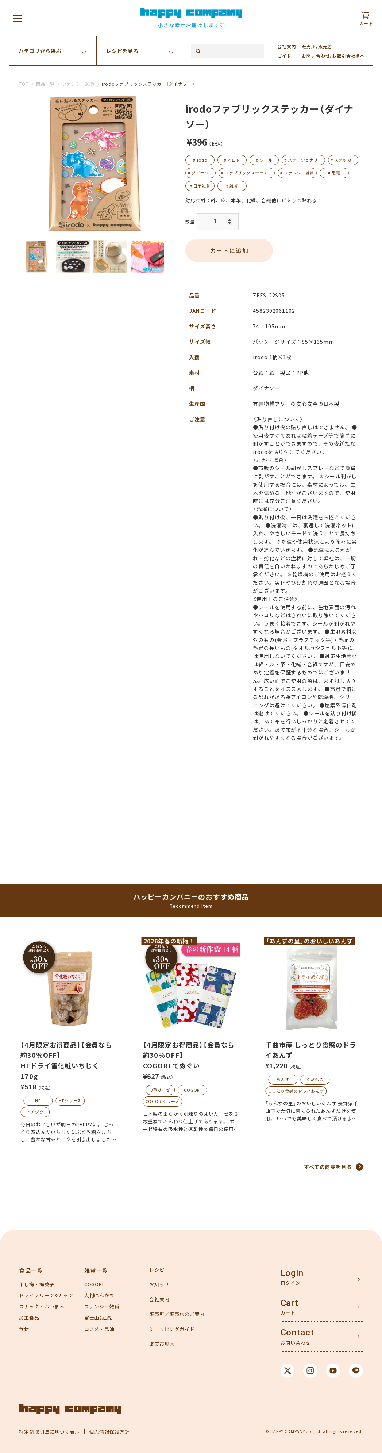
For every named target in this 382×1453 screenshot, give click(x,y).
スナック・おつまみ (42, 1306)
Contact (297, 1332)
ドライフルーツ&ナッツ (46, 1295)
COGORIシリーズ (163, 1101)
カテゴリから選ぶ (40, 50)
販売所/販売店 (317, 46)
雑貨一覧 (96, 1270)
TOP (24, 84)
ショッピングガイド (172, 1329)
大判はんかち (99, 1295)
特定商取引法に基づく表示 (49, 1431)
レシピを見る (122, 50)
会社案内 (286, 46)
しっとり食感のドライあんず (296, 1091)
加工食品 (29, 1317)
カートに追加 (229, 250)
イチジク (35, 1112)
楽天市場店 (161, 1344)
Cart (289, 1303)
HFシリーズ (70, 1100)
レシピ (157, 1269)
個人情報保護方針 (109, 1431)
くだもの (314, 1079)
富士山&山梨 (98, 1317)
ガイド (284, 56)
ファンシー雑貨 (78, 84)
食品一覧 (31, 1270)
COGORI (192, 1090)
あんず (282, 1079)
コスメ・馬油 (99, 1329)
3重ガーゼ (160, 1090)
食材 (24, 1329)
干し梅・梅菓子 (36, 1284)
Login (292, 1273)
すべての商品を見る (328, 1167)
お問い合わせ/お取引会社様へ (333, 56)
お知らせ (159, 1284)
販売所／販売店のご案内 (177, 1314)
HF (38, 1100)
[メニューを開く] (17, 18)
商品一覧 (45, 84)
